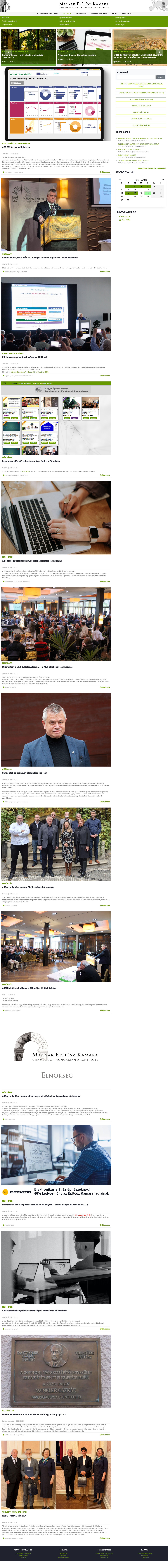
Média (114, 14)
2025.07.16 (13, 1317)
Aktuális (67, 14)
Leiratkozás (63, 1555)
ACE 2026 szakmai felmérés (129, 150)
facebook (124, 216)
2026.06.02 (13, 1522)
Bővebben (105, 172)
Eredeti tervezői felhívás (67, 21)
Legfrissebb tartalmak (122, 21)
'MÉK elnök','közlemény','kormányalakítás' (16, 802)
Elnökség (7, 663)
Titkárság (23, 1557)
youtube (124, 220)
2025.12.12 (70, 59)
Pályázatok (8, 1411)
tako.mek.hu (25, 471)
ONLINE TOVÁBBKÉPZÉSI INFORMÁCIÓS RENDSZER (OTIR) (141, 93)
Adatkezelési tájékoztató (23, 1553)
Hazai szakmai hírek (124, 51)
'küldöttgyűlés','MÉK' (10, 687)
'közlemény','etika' (10, 1119)
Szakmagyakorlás (99, 14)
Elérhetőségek (120, 25)
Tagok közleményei (65, 18)
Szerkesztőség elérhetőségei (104, 1553)
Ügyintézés (81, 14)
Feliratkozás (63, 1553)
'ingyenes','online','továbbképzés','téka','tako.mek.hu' (19, 376)
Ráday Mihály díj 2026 (127, 155)
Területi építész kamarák (144, 1553)
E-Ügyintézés (145, 1557)
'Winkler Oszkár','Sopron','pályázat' (14, 1435)
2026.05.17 (13, 673)
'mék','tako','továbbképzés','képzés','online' (16, 475)
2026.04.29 (14, 364)
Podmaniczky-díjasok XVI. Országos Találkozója (138, 144)
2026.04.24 (13, 779)
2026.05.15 (13, 264)
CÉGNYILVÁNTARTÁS (141, 112)
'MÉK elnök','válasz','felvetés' (13, 1010)
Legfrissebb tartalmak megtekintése (152, 168)
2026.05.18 (11, 994)
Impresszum (104, 1557)
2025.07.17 (13, 567)
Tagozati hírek (7, 25)
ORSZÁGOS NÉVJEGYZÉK (141, 106)
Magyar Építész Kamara (47, 14)
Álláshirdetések (64, 25)
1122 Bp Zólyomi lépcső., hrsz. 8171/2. (133, 161)
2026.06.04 (127, 62)
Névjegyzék (144, 1555)
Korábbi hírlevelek (63, 1557)
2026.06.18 (13, 62)
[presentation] (8, 52)
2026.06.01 (20, 1421)
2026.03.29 (13, 1103)
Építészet (126, 14)
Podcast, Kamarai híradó (15, 51)
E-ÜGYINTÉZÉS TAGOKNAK (141, 119)
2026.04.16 (13, 894)
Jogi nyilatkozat (23, 1555)
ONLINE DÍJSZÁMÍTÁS (141, 125)
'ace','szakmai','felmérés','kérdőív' (14, 172)
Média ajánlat (104, 1555)
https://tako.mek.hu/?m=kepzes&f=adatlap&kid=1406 (30, 372)
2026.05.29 (13, 468)
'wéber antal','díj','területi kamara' (14, 1538)
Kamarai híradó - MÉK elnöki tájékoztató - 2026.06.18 (140, 139)
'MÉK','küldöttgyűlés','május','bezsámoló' (16, 272)
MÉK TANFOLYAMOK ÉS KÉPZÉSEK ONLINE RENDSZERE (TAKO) (141, 85)
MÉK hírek (5, 18)
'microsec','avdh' (9, 1225)
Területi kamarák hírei (9, 21)
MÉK (3, 994)
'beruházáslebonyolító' (11, 1329)
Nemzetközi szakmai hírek (16, 143)
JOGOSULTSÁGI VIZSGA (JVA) (141, 99)
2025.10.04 (13, 1211)
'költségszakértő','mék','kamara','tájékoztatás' (17, 581)
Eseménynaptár (120, 18)
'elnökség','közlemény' (11, 905)
